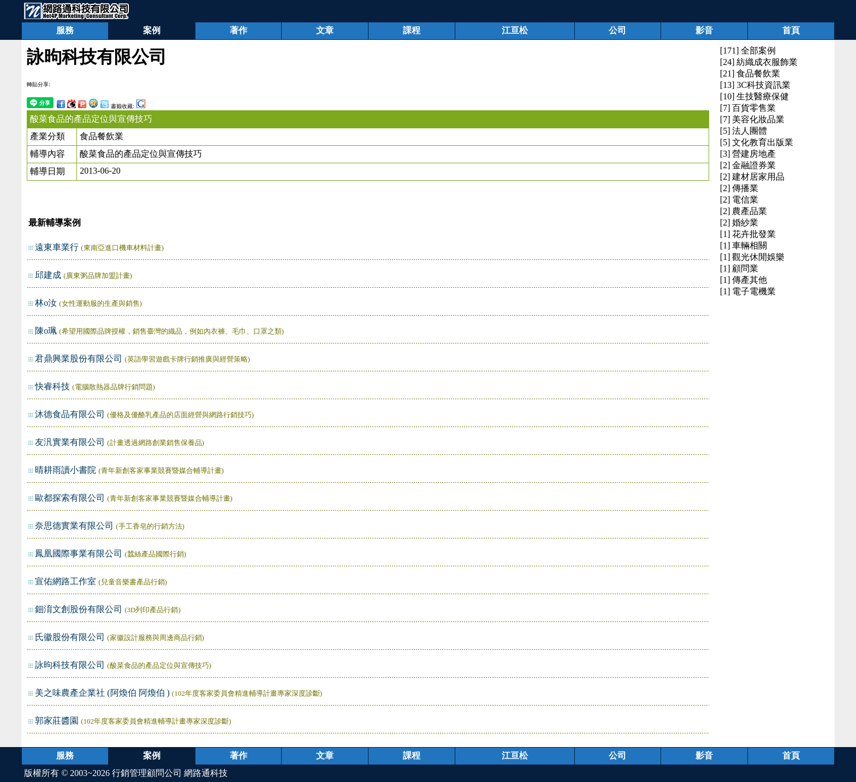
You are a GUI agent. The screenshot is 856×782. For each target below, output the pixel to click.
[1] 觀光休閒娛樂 (752, 257)
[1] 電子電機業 (748, 291)
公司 (617, 30)
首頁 (791, 30)
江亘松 (515, 30)
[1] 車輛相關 (744, 245)
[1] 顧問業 (739, 268)
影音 (704, 30)
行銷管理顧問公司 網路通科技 (170, 773)
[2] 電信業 (739, 199)
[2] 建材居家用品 (752, 176)
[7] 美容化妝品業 (752, 119)
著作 (238, 30)
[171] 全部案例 (748, 50)
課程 (411, 30)
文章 (325, 30)
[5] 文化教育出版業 (757, 142)
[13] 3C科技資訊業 (755, 85)
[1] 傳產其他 (744, 280)
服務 (65, 30)
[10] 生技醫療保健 (754, 96)
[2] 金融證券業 (748, 165)
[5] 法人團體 (744, 130)
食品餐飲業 (101, 136)
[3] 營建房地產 (748, 153)
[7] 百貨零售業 (748, 107)
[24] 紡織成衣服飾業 (759, 62)
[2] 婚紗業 (739, 222)
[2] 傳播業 (739, 188)
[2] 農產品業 (744, 211)
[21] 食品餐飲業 (750, 73)
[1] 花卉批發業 (748, 234)
